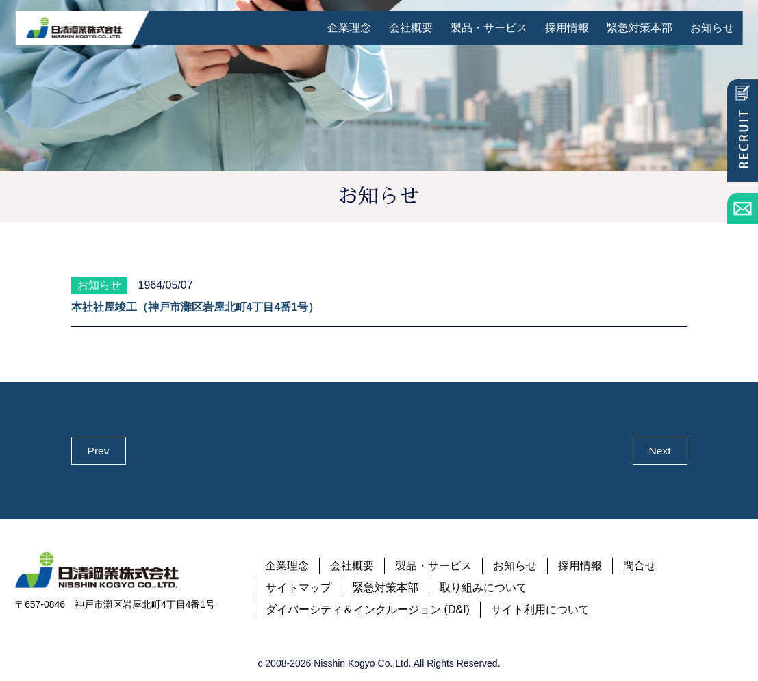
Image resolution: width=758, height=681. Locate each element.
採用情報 (567, 28)
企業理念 (349, 28)
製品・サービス (489, 28)
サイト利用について (540, 610)
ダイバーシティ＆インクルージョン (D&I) (368, 610)
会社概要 (411, 28)
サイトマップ (298, 588)
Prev (98, 451)
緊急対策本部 (639, 28)
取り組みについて (483, 588)
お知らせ (712, 28)
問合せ (639, 566)
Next (659, 451)
